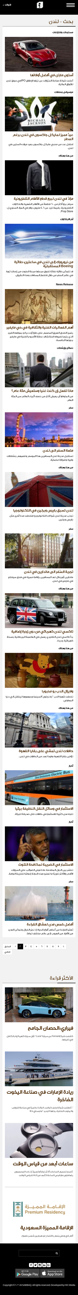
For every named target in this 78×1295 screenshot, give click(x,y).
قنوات (7, 4)
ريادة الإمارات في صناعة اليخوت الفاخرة (40, 1096)
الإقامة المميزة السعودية (46, 1228)
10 (63, 946)
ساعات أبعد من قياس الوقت (43, 1164)
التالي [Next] (7, 952)
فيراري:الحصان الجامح (50, 1028)
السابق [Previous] (8, 946)
